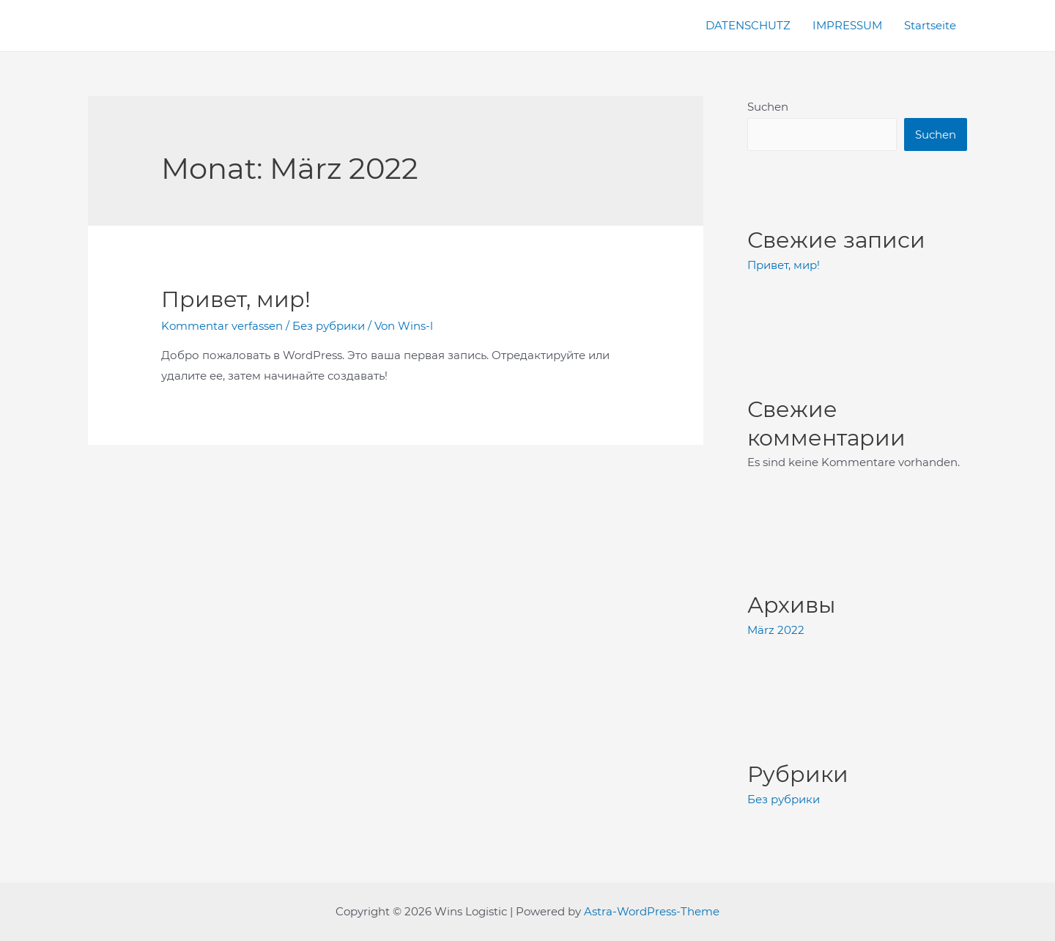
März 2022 (775, 630)
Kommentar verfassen (222, 326)
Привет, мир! (236, 299)
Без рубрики (328, 326)
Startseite (930, 25)
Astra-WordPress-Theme (651, 911)
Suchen (767, 107)
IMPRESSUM (847, 25)
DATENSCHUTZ (748, 25)
